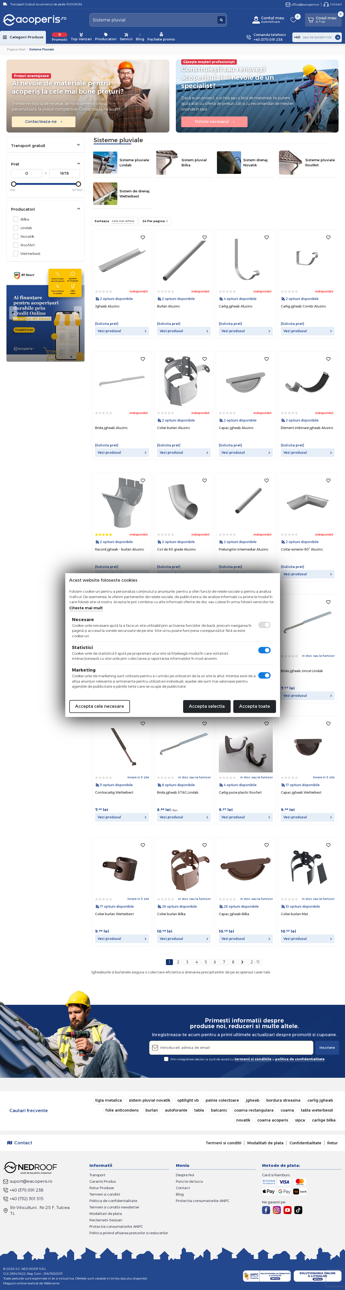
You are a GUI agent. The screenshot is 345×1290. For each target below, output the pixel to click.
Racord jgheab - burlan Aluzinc (119, 549)
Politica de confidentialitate (113, 1201)
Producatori (106, 37)
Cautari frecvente (28, 1110)
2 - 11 (255, 962)
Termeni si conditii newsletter (114, 1207)
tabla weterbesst (317, 1110)
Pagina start (16, 49)
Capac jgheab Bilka (234, 914)
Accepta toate (254, 706)
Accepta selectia (207, 706)
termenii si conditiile (253, 1059)
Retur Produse (101, 1188)
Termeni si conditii (223, 1143)
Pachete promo (161, 36)
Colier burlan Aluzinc (173, 428)
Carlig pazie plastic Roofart (240, 792)
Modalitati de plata (265, 1143)
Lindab (24, 227)
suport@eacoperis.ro (27, 1181)
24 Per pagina (153, 221)
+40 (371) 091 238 (23, 1190)
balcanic (219, 1110)
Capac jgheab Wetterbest (301, 792)
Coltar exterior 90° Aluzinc (302, 549)
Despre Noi (185, 1175)
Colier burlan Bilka (171, 914)
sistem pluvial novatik (149, 1100)
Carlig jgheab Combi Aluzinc (303, 306)
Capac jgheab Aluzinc (236, 428)
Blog (140, 37)
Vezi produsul (122, 331)
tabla (199, 1110)
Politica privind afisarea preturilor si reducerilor (128, 1233)
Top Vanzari (81, 37)
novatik (243, 1120)
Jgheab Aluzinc (107, 306)
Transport (97, 1175)
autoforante (176, 1110)
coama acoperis (272, 1120)
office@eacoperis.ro (302, 4)
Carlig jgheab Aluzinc (236, 306)
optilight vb (188, 1100)
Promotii (59, 37)
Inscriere (327, 1047)
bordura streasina (283, 1100)
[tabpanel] (45, 313)
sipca (300, 1120)
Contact (333, 4)
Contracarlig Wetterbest (114, 792)
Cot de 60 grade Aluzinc (176, 549)
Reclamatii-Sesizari (105, 1220)
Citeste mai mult (86, 608)
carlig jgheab (320, 1100)
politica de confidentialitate (300, 1059)
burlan (152, 1110)
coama (287, 1110)
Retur (332, 1143)
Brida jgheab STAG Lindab (177, 792)
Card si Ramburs (276, 1175)
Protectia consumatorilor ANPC (116, 1226)
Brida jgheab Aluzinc (111, 428)
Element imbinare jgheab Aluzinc (307, 428)
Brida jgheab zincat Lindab (302, 671)
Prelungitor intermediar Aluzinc (243, 549)
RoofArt (26, 244)
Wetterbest (29, 253)
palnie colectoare (222, 1100)
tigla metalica (108, 1100)
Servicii (126, 37)
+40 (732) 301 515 (23, 1198)
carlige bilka (324, 1120)
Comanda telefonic (269, 37)
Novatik (25, 236)
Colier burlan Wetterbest (114, 914)
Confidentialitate (305, 1143)
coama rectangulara (254, 1110)
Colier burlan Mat (294, 914)
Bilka (23, 219)
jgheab (252, 1100)
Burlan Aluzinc (168, 306)
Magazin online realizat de (31, 1283)
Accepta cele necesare (99, 706)
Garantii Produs (102, 1181)
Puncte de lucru (189, 1181)
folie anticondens (122, 1110)
